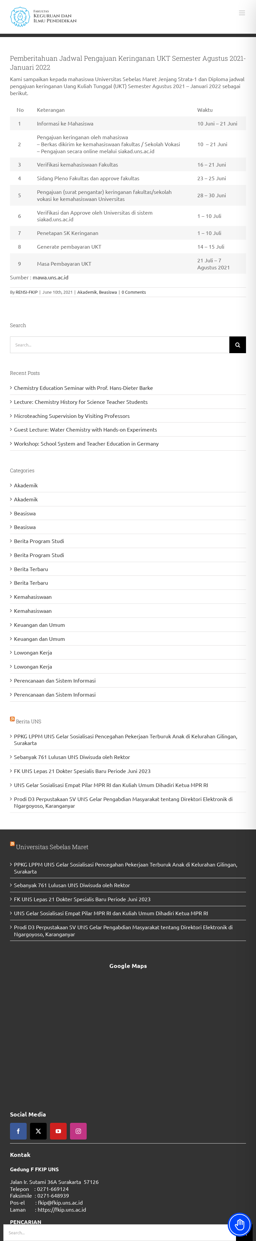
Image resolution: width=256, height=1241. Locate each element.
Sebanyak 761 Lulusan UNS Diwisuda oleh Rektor (72, 756)
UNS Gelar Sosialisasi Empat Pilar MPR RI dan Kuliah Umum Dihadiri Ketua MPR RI (111, 784)
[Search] (237, 344)
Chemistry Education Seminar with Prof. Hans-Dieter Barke (83, 387)
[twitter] (38, 1131)
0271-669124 (53, 1188)
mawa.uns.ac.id (50, 277)
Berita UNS (28, 721)
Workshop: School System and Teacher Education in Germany (86, 443)
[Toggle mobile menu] (242, 12)
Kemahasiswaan (33, 596)
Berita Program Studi (39, 540)
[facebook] (18, 1131)
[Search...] (119, 344)
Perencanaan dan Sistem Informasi (55, 680)
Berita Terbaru (31, 568)
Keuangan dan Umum (39, 624)
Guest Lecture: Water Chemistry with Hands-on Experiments (85, 429)
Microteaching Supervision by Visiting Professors (72, 415)
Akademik (87, 292)
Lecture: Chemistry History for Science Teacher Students (81, 401)
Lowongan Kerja (33, 652)
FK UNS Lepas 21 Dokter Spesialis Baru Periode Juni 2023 (82, 770)
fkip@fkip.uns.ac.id (60, 1202)
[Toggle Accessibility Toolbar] (239, 1224)
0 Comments (134, 292)
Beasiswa (108, 292)
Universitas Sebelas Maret (52, 847)
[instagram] (78, 1131)
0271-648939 (53, 1195)
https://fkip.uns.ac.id (62, 1209)
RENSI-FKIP (27, 292)
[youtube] (58, 1131)
